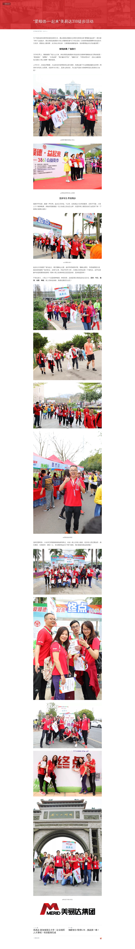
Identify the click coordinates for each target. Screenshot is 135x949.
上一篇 (35, 927)
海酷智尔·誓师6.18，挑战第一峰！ (84, 930)
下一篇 (70, 927)
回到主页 (6, 4)
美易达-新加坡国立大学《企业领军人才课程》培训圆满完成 (49, 931)
